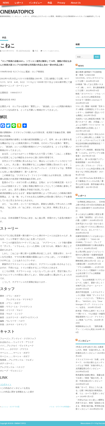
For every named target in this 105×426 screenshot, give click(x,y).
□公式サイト (5, 384)
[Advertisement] (53, 26)
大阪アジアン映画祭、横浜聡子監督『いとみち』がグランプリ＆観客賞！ (90, 152)
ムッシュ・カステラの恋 (10, 406)
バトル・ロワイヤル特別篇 (59, 406)
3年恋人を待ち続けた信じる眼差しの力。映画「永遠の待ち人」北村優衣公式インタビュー (90, 350)
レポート (19, 2)
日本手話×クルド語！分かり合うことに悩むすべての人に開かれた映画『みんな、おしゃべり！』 (90, 226)
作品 (50, 2)
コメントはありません (51, 51)
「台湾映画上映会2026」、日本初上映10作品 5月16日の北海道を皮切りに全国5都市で (90, 205)
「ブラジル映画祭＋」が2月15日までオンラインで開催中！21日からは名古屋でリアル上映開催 (90, 270)
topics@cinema (8, 51)
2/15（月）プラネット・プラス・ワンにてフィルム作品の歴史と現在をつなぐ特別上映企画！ (90, 168)
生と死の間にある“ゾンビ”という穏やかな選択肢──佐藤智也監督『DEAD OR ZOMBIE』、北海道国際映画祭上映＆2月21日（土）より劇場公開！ (90, 257)
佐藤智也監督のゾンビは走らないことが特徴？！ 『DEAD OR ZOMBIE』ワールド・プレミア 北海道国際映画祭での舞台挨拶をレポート (90, 242)
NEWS (6, 2)
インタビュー (35, 2)
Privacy (61, 2)
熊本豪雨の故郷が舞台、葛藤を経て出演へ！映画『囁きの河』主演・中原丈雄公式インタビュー (90, 378)
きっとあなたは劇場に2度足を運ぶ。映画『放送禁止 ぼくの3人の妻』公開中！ (89, 217)
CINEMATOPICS (17, 11)
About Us (76, 2)
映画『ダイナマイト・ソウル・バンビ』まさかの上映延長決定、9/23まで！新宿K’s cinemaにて (90, 97)
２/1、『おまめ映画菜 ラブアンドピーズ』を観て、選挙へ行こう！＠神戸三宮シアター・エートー (90, 282)
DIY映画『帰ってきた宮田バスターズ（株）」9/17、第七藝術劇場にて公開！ (90, 87)
